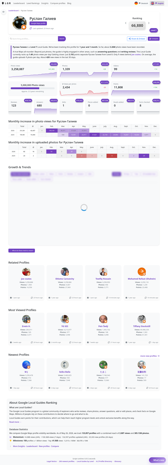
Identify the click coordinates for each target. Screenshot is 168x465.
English (157, 3)
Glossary (117, 461)
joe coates (136, 54)
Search (62, 39)
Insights (44, 3)
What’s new (157, 460)
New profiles (44, 446)
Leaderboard (19, 3)
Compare (55, 446)
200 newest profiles (66, 461)
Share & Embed (137, 38)
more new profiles (150, 356)
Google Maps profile (38, 23)
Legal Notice (52, 461)
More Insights (19, 446)
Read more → (15, 422)
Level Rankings (32, 3)
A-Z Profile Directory (104, 461)
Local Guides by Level (85, 461)
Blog (69, 3)
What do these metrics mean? (21, 250)
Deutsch (141, 3)
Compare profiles (57, 3)
